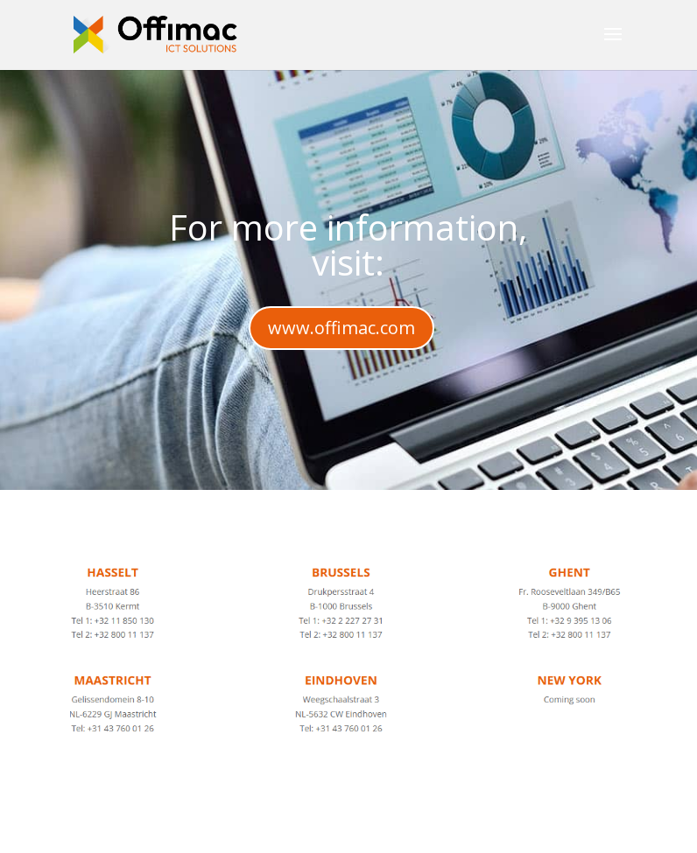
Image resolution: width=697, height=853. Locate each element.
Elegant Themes (302, 829)
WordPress (510, 829)
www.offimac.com (341, 327)
